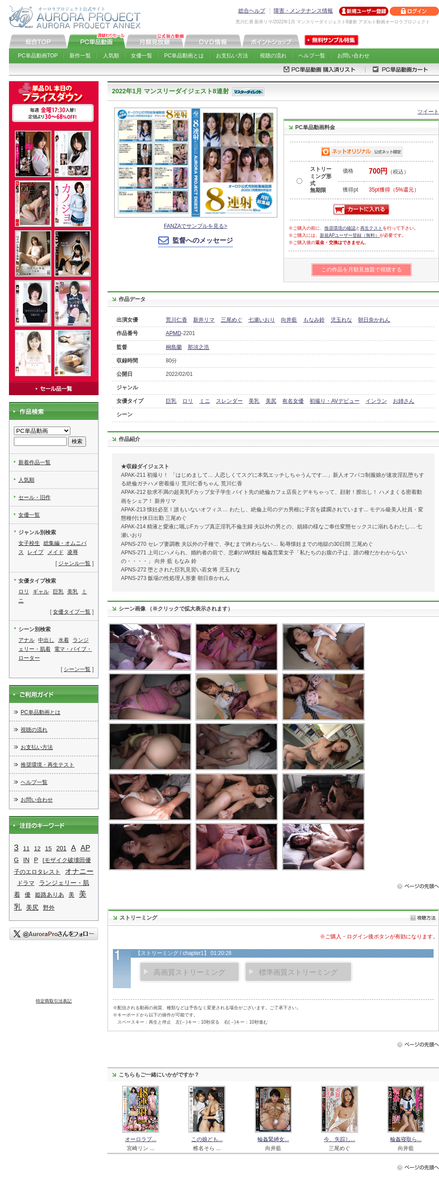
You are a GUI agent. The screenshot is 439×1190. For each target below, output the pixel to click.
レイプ (35, 552)
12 (37, 848)
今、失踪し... (339, 1139)
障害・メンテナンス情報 (303, 11)
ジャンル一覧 (74, 563)
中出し (46, 640)
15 (48, 848)
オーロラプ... (140, 1139)
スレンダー (229, 401)
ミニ (204, 401)
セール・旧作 (34, 497)
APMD (173, 333)
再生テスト (371, 228)
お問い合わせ (353, 55)
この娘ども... (207, 1139)
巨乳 (171, 401)
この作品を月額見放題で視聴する (361, 269)
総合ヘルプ (251, 11)
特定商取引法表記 (54, 1000)
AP (85, 848)
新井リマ (204, 320)
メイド (55, 552)
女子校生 (29, 543)
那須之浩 (198, 347)
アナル (26, 640)
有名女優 (293, 401)
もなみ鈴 (314, 320)
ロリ (187, 401)
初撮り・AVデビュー (334, 401)
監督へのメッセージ (202, 240)
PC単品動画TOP (38, 55)
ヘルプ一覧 (311, 55)
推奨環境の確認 (340, 228)
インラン (376, 401)
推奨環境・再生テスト (47, 765)
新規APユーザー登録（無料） (349, 235)
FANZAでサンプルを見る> (196, 226)
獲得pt (350, 190)
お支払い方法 (232, 55)
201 (61, 848)
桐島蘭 (174, 347)
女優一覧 (141, 55)
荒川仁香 (176, 320)
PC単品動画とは (184, 55)
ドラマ (25, 883)
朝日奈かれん (374, 320)
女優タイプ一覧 (71, 612)
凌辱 (72, 552)
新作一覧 (80, 55)
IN (26, 859)
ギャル (41, 591)
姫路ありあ (49, 894)
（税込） (389, 172)
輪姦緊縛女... (273, 1139)
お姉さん (403, 401)
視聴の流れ (273, 55)
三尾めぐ (231, 320)
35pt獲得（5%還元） (394, 190)
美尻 (271, 401)
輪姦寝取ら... (406, 1139)
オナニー (79, 871)
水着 (63, 640)
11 (26, 848)
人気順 (111, 55)
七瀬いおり (261, 320)
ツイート (428, 112)
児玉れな (341, 320)
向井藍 (289, 320)
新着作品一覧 (34, 462)
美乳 (254, 401)
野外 (49, 907)
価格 (348, 171)
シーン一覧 (77, 669)
